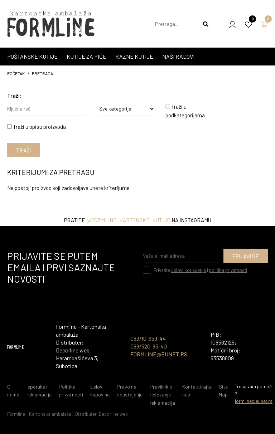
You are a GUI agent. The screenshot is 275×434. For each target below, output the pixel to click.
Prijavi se (245, 256)
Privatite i (200, 270)
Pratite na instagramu (137, 220)
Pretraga (42, 73)
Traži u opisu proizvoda (36, 126)
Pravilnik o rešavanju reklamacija (162, 395)
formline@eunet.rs (253, 401)
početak (16, 73)
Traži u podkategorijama (185, 110)
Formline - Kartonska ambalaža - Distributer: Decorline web (67, 414)
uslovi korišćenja (188, 270)
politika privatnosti (228, 270)
